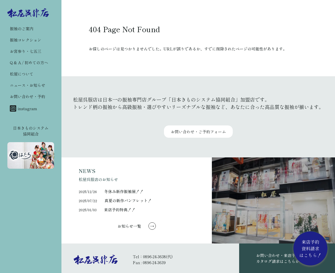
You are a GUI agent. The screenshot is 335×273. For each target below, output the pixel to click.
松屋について (21, 74)
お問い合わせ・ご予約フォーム (198, 132)
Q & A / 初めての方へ (29, 62)
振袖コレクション (25, 40)
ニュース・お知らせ (27, 85)
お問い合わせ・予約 (27, 96)
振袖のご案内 (21, 28)
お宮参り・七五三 (25, 51)
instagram (23, 108)
